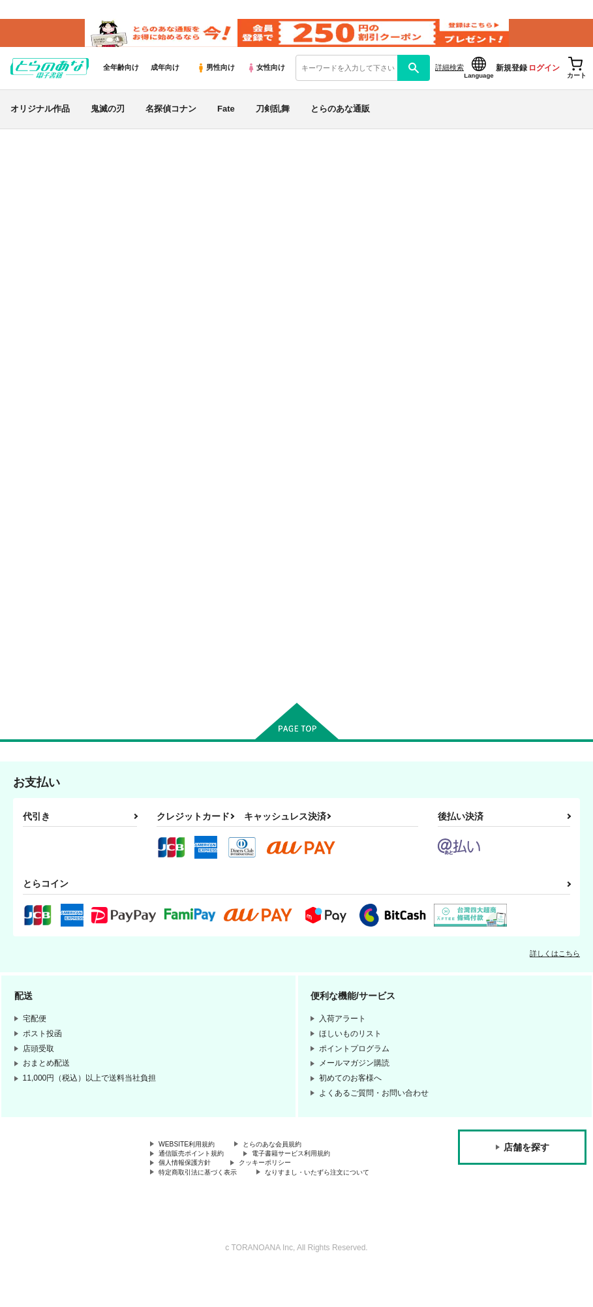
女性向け (266, 79)
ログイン (544, 79)
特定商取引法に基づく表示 (205, 1196)
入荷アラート (388, 187)
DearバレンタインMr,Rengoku (285, 574)
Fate (226, 120)
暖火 (487, 569)
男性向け (215, 79)
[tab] (184, 375)
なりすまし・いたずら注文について (221, 1207)
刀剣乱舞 (273, 120)
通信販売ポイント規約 (198, 1174)
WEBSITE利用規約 (192, 1163)
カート (211, 676)
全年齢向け (121, 79)
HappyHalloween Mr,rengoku (439, 233)
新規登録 (511, 79)
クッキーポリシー (280, 1185)
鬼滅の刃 (108, 120)
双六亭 (514, 233)
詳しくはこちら (555, 972)
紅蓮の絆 (381, 569)
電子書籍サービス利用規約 (312, 1174)
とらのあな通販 (340, 120)
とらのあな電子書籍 (42, 152)
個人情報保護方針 (190, 1185)
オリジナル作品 (40, 120)
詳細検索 (449, 79)
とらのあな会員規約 (288, 1163)
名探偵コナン (170, 120)
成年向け (165, 79)
